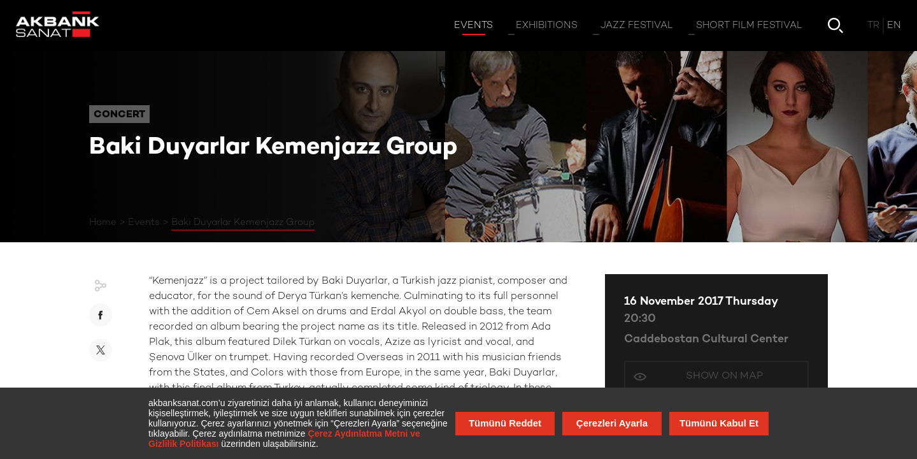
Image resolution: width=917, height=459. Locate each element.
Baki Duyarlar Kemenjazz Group (243, 222)
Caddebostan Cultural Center (706, 339)
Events (144, 222)
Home (103, 222)
